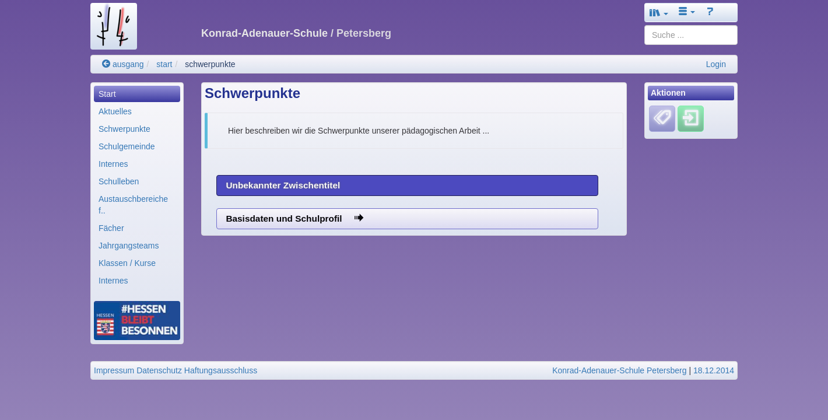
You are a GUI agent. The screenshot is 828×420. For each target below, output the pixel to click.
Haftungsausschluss (220, 370)
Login (716, 64)
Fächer (111, 228)
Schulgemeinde (127, 146)
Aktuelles (115, 111)
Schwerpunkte (124, 129)
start (164, 64)
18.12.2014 (713, 370)
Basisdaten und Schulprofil (294, 218)
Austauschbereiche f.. (133, 204)
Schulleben (119, 181)
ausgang (123, 64)
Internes (113, 164)
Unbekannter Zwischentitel (283, 185)
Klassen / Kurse (127, 263)
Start (107, 94)
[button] (659, 13)
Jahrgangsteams (129, 245)
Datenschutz (159, 370)
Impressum (114, 370)
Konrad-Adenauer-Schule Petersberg (619, 370)
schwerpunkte (210, 64)
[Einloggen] (690, 118)
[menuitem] (137, 94)
